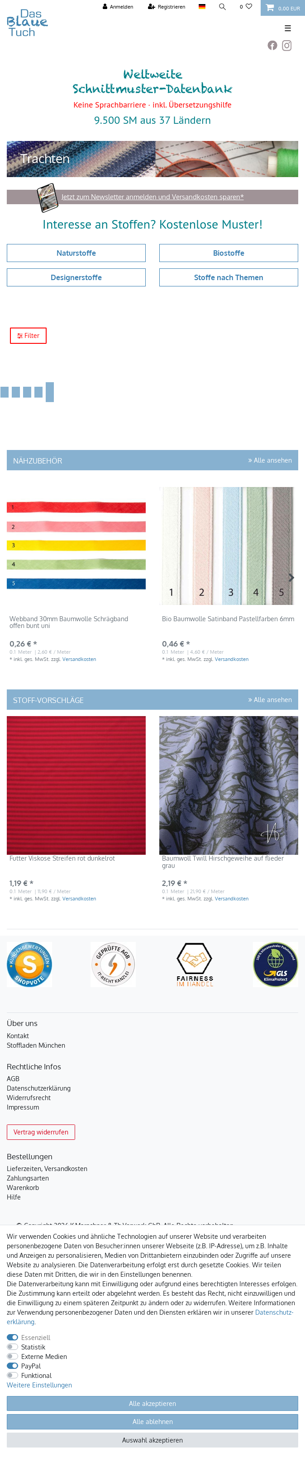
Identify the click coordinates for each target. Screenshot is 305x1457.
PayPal (31, 1366)
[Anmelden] (118, 7)
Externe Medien (44, 1356)
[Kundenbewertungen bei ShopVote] (29, 964)
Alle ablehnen (153, 1421)
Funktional (36, 1375)
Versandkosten (79, 659)
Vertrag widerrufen (41, 1132)
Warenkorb (23, 1187)
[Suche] (223, 7)
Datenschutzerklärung (39, 1088)
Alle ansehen (270, 460)
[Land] (201, 7)
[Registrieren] (167, 7)
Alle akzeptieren (152, 1403)
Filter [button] (28, 336)
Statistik (33, 1347)
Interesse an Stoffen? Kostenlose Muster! (153, 224)
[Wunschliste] (246, 7)
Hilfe (14, 1197)
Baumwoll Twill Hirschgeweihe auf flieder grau (223, 862)
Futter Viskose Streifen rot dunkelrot (62, 858)
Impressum (23, 1107)
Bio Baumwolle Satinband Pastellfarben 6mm (228, 619)
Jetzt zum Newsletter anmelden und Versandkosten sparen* (153, 196)
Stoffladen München (36, 1045)
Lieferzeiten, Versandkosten (47, 1168)
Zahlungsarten (28, 1178)
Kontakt (18, 1036)
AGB (13, 1078)
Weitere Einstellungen (39, 1385)
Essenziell (35, 1337)
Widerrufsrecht (29, 1097)
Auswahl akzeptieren (152, 1440)
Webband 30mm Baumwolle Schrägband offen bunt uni (69, 622)
